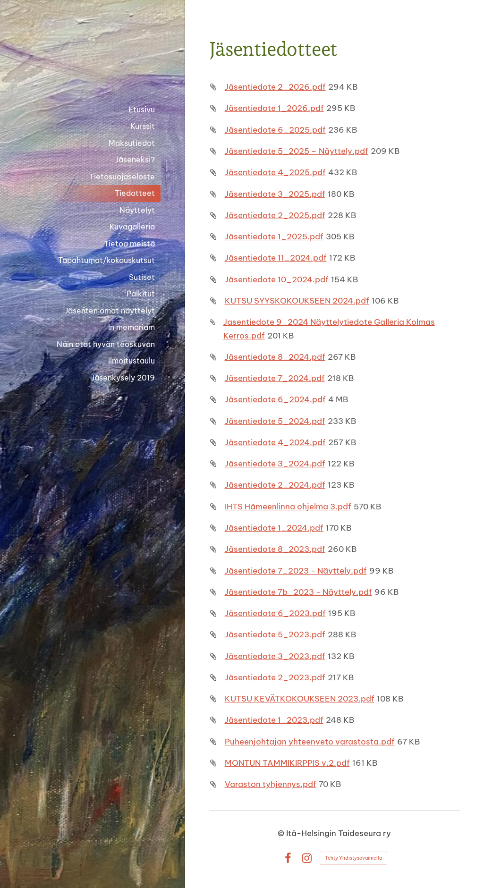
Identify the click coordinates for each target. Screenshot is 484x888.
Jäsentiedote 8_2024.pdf (275, 357)
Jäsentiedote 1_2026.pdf (274, 108)
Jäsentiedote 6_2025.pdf (275, 130)
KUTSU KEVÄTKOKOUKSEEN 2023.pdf (299, 698)
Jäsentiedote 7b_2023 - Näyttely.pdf (298, 592)
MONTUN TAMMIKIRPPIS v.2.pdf (287, 763)
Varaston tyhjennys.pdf (270, 784)
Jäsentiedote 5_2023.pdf (275, 634)
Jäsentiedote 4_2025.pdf (275, 172)
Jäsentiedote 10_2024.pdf (277, 279)
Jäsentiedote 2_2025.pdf (275, 215)
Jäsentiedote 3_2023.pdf (275, 656)
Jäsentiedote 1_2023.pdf (274, 720)
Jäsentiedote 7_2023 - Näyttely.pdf (296, 570)
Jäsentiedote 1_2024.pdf (274, 528)
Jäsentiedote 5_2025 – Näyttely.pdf (296, 151)
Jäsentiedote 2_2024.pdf (275, 485)
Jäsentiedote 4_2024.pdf (275, 442)
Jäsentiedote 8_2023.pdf (275, 549)
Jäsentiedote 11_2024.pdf (276, 257)
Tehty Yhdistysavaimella (353, 858)
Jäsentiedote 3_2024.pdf (275, 463)
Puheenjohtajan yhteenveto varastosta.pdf (310, 741)
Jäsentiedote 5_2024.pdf (275, 421)
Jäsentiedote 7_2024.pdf (275, 378)
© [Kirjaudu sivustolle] (282, 833)
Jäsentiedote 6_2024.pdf (275, 399)
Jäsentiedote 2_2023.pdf (275, 677)
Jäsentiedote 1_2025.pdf (274, 236)
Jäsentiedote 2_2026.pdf (275, 87)
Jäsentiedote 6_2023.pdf (275, 613)
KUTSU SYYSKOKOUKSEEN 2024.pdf (297, 300)
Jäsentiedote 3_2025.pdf (275, 194)
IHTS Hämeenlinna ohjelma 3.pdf (288, 506)
